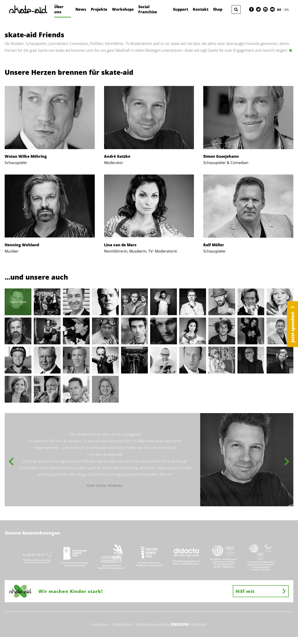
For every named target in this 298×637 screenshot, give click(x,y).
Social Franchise (147, 9)
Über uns (59, 9)
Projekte (99, 9)
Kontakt (200, 9)
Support (180, 9)
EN (287, 9)
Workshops (123, 9)
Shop (217, 9)
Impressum (100, 624)
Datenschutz (122, 624)
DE (279, 9)
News (80, 9)
